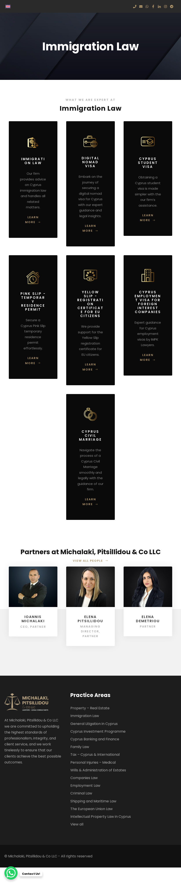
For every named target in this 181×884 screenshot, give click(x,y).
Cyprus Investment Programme (98, 731)
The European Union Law (91, 808)
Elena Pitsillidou (90, 619)
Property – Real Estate (90, 708)
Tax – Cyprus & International (95, 754)
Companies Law (84, 777)
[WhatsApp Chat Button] (11, 873)
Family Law (79, 746)
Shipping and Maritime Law (93, 801)
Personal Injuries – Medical (93, 762)
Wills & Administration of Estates (98, 770)
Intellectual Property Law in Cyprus (100, 816)
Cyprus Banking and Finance (94, 739)
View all (76, 824)
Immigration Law (84, 715)
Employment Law (85, 785)
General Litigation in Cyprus (94, 723)
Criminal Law (81, 793)
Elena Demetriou (148, 619)
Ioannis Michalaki (33, 619)
